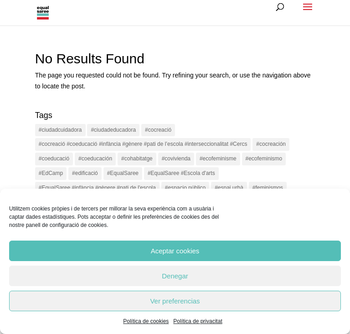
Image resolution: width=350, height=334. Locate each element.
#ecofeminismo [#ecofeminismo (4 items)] (264, 158)
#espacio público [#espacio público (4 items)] (185, 188)
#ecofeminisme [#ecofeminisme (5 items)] (218, 158)
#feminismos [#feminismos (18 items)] (267, 188)
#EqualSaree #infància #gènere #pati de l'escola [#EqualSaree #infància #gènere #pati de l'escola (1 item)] (97, 188)
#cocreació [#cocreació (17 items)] (158, 130)
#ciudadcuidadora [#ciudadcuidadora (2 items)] (60, 130)
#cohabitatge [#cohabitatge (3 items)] (137, 158)
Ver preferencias (175, 301)
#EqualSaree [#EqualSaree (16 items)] (123, 173)
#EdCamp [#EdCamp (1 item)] (51, 173)
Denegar (175, 276)
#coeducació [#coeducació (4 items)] (54, 158)
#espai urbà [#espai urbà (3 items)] (229, 188)
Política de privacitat (197, 321)
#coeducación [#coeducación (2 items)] (95, 158)
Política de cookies (146, 321)
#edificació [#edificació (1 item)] (85, 173)
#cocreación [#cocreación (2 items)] (271, 144)
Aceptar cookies (175, 251)
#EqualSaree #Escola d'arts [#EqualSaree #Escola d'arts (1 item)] (181, 173)
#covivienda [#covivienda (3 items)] (176, 158)
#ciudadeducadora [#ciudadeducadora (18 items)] (113, 130)
